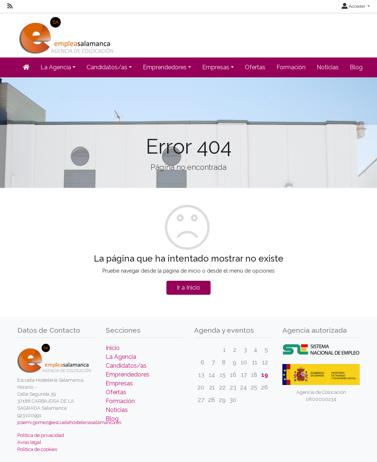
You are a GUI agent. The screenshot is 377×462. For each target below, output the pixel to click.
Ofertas (255, 67)
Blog (356, 67)
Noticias (328, 67)
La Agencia (121, 356)
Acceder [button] (354, 6)
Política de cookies (37, 449)
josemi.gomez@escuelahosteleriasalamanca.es (69, 422)
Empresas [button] (215, 67)
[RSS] (10, 6)
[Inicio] (65, 32)
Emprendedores (127, 374)
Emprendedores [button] (165, 67)
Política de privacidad (40, 435)
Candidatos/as (126, 365)
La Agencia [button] (55, 67)
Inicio (113, 347)
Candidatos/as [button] (107, 67)
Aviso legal (29, 442)
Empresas (119, 383)
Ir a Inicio (188, 287)
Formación (291, 67)
